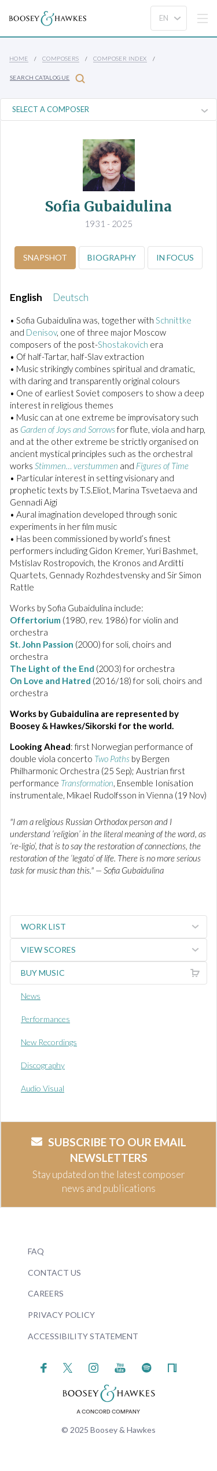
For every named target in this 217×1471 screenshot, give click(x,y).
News (31, 996)
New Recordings (49, 1042)
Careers (46, 1293)
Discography (43, 1065)
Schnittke (174, 320)
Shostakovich (123, 344)
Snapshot (45, 257)
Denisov (41, 332)
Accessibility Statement (83, 1336)
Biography (111, 257)
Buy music (114, 973)
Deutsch (71, 297)
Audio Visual (42, 1088)
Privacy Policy (61, 1315)
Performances (45, 1019)
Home (18, 58)
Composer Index (120, 58)
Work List (114, 927)
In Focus (175, 257)
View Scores (114, 950)
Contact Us (54, 1272)
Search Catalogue (47, 78)
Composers (60, 58)
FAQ (36, 1251)
